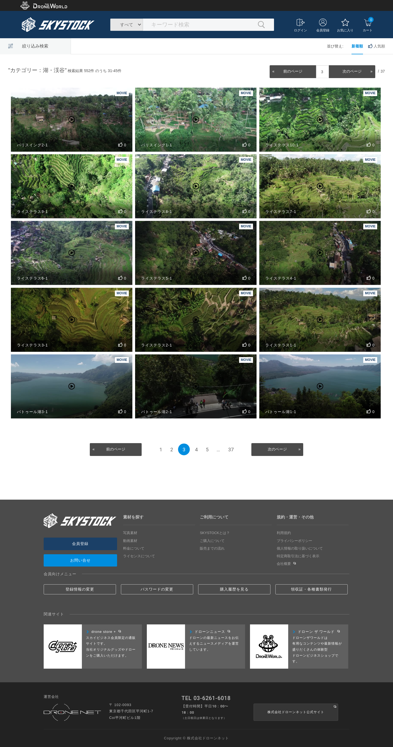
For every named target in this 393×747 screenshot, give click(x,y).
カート (368, 24)
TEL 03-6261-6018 (206, 698)
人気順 (376, 46)
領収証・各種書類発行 (311, 589)
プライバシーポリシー (294, 541)
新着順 (357, 46)
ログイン (300, 25)
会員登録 (322, 25)
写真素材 (130, 533)
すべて (126, 24)
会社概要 (286, 564)
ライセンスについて (139, 556)
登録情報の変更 (80, 589)
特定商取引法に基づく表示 (298, 556)
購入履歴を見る (234, 589)
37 (231, 449)
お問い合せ (80, 560)
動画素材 (130, 541)
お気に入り (345, 25)
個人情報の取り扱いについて (300, 548)
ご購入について (212, 541)
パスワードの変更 (157, 589)
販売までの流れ (212, 548)
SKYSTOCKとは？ (215, 533)
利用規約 (284, 533)
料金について (133, 548)
